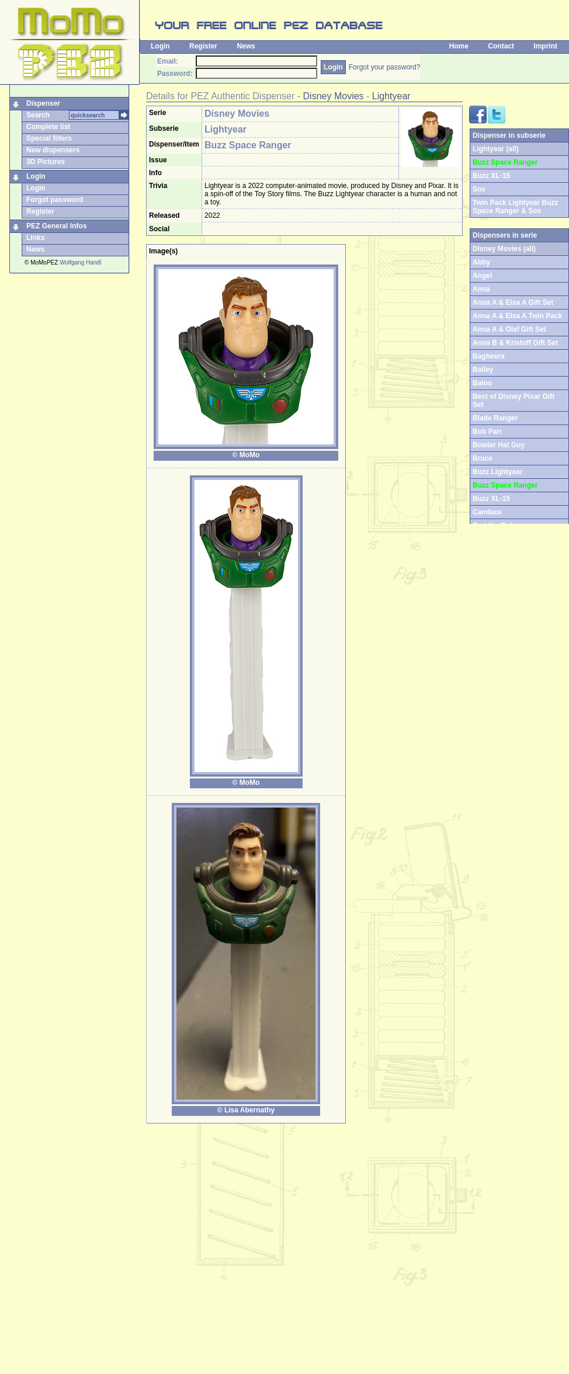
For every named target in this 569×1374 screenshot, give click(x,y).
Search (38, 115)
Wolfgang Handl (80, 262)
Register (203, 46)
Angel (482, 276)
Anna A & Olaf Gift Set (509, 329)
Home (459, 46)
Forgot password (54, 200)
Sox (479, 189)
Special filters (49, 138)
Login (160, 46)
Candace (487, 512)
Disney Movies (333, 96)
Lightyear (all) (496, 149)
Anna (481, 289)
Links (35, 238)
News (246, 46)
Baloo (482, 383)
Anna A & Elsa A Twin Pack (517, 316)
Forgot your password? (385, 67)
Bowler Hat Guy (499, 445)
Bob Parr (487, 431)
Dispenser (43, 103)
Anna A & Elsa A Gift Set (513, 302)
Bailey (483, 370)
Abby (481, 262)
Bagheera (489, 356)
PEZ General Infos (56, 226)
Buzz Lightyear (497, 472)
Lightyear (391, 96)
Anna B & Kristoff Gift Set (515, 343)
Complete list (48, 127)
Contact (501, 46)
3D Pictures (45, 162)
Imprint (545, 46)
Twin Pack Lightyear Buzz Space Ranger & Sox (515, 207)
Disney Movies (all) (504, 249)
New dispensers (52, 150)
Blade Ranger (495, 418)
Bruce (482, 458)
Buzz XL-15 (491, 176)
